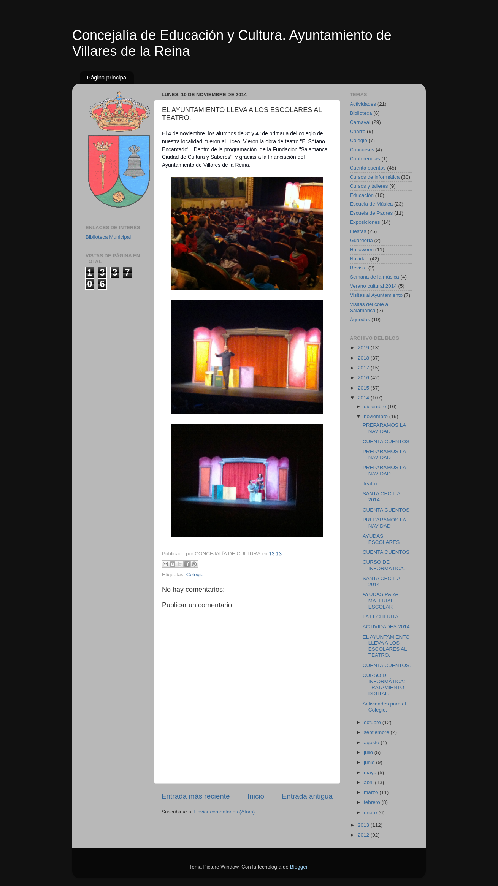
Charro (357, 131)
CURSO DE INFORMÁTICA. (384, 565)
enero (371, 812)
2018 (364, 358)
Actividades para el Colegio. (384, 707)
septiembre (377, 732)
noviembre (376, 416)
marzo (371, 792)
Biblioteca (361, 113)
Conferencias (365, 159)
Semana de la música (374, 277)
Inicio (255, 796)
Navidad (359, 259)
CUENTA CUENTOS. (387, 665)
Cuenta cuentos (368, 168)
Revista (358, 268)
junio (370, 762)
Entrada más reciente (196, 796)
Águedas (360, 319)
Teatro (370, 484)
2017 (364, 368)
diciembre (375, 406)
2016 (364, 377)
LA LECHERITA (380, 617)
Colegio (195, 574)
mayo (371, 772)
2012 (364, 835)
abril (369, 782)
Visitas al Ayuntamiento (376, 295)
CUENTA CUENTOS (386, 441)
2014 (364, 398)
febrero (373, 802)
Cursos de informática (375, 177)
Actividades (363, 104)
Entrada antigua (307, 796)
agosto (372, 742)
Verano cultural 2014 (373, 286)
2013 (364, 825)
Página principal (107, 77)
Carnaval (360, 122)
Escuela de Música (371, 204)
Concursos (362, 149)
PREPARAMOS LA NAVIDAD (384, 428)
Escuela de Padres (371, 213)
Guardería (361, 240)
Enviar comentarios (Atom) (224, 812)
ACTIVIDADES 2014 (386, 626)
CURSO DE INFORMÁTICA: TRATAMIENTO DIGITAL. (384, 684)
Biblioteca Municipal (108, 237)
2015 (364, 388)
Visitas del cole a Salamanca (369, 307)
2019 (364, 347)
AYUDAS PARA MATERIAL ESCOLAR (380, 600)
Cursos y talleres (369, 186)
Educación (362, 195)
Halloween (362, 249)
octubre (373, 722)
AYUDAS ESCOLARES (381, 539)
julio (369, 752)
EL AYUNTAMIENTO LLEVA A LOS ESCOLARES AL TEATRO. (386, 646)
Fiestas (358, 231)
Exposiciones (365, 222)
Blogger (299, 867)
